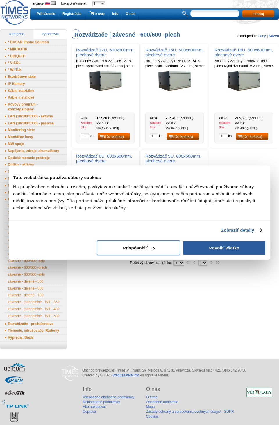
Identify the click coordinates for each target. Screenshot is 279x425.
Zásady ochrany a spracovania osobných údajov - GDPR (190, 412)
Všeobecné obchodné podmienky (108, 397)
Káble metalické (21, 97)
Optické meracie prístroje (29, 158)
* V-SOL (14, 63)
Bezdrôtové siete (22, 77)
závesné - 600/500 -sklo (26, 261)
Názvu (274, 36)
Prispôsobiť (139, 247)
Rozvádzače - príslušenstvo (30, 324)
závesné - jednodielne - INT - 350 (33, 302)
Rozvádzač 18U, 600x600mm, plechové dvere (243, 52)
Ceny (262, 36)
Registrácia (71, 14)
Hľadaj (258, 14)
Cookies (152, 417)
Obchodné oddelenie (162, 402)
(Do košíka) (114, 136)
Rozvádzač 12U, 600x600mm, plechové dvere (105, 52)
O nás (130, 14)
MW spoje (16, 144)
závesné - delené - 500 (25, 281)
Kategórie (16, 34)
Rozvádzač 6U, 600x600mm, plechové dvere (104, 158)
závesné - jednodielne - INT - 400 (33, 309)
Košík (97, 13)
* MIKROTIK (17, 49)
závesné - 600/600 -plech (27, 267)
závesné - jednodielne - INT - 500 (33, 316)
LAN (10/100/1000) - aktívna (30, 116)
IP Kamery (16, 84)
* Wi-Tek (14, 70)
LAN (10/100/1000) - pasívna (31, 123)
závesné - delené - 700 (25, 295)
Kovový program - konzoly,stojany (23, 106)
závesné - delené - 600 (25, 288)
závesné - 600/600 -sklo (26, 274)
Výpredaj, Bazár (21, 337)
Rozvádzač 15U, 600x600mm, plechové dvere (174, 52)
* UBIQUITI (17, 56)
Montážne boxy (20, 137)
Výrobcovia (50, 34)
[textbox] (214, 13)
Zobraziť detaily (237, 230)
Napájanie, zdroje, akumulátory (33, 151)
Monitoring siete (21, 130)
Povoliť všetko (224, 247)
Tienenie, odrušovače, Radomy (33, 330)
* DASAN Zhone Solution (28, 42)
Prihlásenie (46, 14)
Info (115, 14)
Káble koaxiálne (21, 91)
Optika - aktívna (21, 164)
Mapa (150, 407)
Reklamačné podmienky (101, 402)
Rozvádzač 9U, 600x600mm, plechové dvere (173, 158)
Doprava (89, 412)
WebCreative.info (125, 375)
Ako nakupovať (94, 407)
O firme (151, 397)
